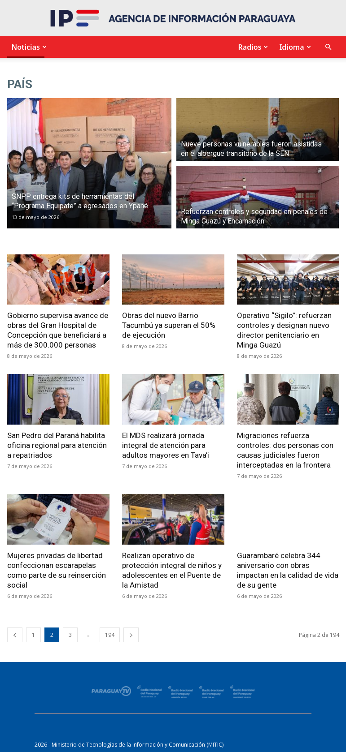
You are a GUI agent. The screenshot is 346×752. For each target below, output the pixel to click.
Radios (252, 47)
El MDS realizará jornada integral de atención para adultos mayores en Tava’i (165, 445)
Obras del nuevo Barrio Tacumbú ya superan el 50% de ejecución (168, 325)
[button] (328, 47)
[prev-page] (14, 634)
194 (109, 635)
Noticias (28, 47)
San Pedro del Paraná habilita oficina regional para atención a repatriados (57, 445)
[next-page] (131, 634)
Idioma (293, 47)
